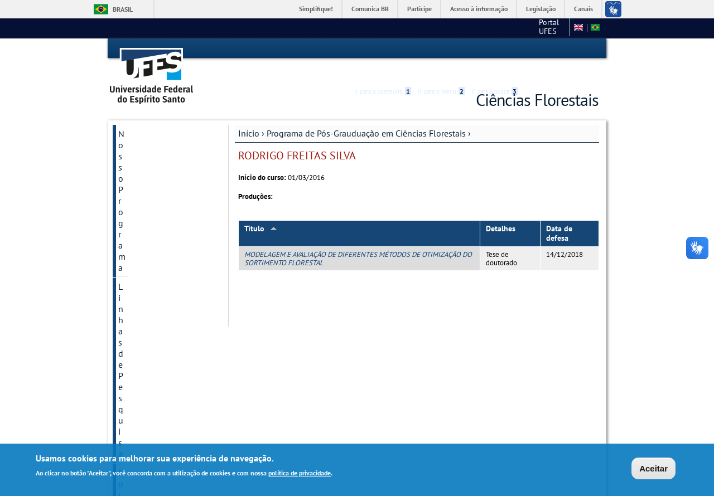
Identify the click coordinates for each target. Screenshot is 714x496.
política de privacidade (299, 473)
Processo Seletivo (151, 278)
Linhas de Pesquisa (154, 134)
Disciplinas (139, 259)
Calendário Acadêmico (160, 354)
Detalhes (500, 211)
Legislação (541, 8)
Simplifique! (316, 8)
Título (260, 211)
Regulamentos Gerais (158, 221)
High (545, 49)
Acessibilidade (532, 48)
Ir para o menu (441, 48)
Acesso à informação (479, 8)
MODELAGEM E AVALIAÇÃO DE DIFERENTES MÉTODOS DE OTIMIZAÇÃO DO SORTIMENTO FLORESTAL (358, 240)
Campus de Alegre (532, 28)
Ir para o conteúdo (382, 48)
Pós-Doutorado (147, 373)
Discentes (136, 240)
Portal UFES (466, 28)
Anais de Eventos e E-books (159, 398)
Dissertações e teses (156, 297)
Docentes (135, 153)
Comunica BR (370, 8)
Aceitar (653, 468)
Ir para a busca (494, 48)
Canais (583, 8)
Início (248, 115)
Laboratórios (142, 202)
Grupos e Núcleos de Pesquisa (157, 178)
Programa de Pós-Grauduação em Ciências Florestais (366, 115)
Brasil (123, 9)
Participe (419, 8)
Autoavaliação (145, 316)
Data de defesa (559, 215)
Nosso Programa (149, 115)
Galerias (133, 335)
